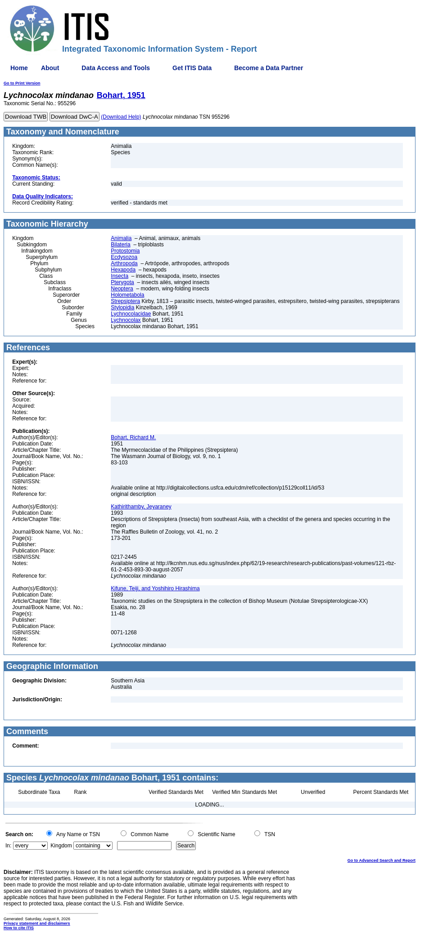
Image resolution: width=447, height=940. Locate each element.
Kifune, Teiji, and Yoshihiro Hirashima (155, 588)
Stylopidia (122, 307)
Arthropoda (124, 263)
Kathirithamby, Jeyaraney (141, 506)
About (50, 67)
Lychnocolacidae (131, 314)
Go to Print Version (22, 83)
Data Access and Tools (115, 67)
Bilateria (120, 244)
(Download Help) (121, 117)
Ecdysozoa (124, 257)
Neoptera (122, 288)
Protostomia (125, 251)
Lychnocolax (125, 320)
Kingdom (61, 845)
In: (8, 845)
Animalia (121, 238)
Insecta (119, 276)
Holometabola (127, 295)
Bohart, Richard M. (133, 437)
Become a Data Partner (268, 67)
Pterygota (122, 282)
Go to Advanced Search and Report (381, 860)
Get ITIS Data (192, 67)
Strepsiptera (125, 301)
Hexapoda (123, 270)
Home (19, 67)
